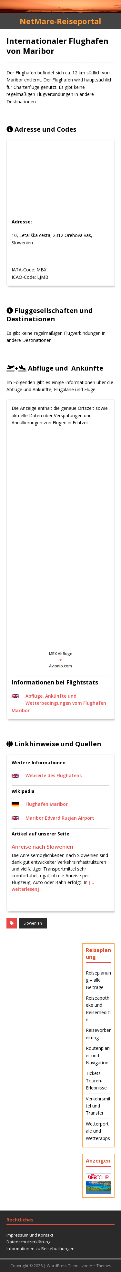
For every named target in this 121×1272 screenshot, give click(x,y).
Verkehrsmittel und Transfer (98, 1106)
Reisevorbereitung (98, 1033)
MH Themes (100, 1265)
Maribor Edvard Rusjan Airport (59, 818)
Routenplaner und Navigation (98, 1055)
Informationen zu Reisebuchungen (40, 1248)
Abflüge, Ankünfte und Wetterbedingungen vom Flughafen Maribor (59, 703)
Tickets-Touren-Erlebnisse (96, 1080)
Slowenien (33, 923)
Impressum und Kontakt (29, 1235)
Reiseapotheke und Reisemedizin (98, 1008)
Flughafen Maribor (46, 804)
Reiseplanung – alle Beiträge (98, 980)
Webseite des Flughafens (53, 775)
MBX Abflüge (60, 653)
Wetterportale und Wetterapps (98, 1131)
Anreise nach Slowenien (42, 846)
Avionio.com (60, 666)
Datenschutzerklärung (28, 1242)
